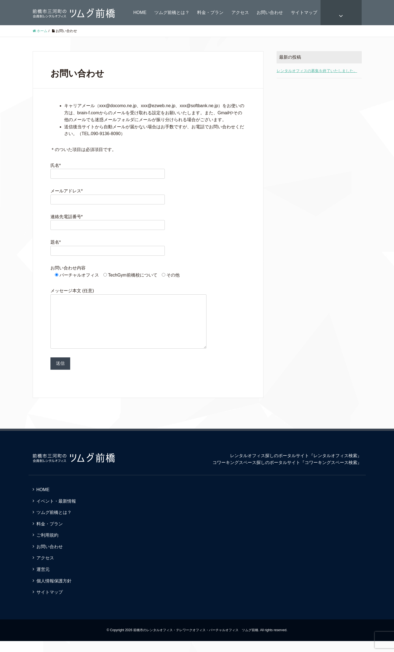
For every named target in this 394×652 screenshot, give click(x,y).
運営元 (43, 580)
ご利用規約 (47, 546)
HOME (139, 12)
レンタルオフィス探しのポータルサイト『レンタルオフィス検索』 (296, 466)
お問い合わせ (270, 12)
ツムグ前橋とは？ (171, 12)
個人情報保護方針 (54, 592)
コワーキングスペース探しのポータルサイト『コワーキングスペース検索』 (287, 473)
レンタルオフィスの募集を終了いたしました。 (317, 71)
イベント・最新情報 (56, 512)
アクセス (240, 12)
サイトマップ (304, 12)
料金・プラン (210, 12)
